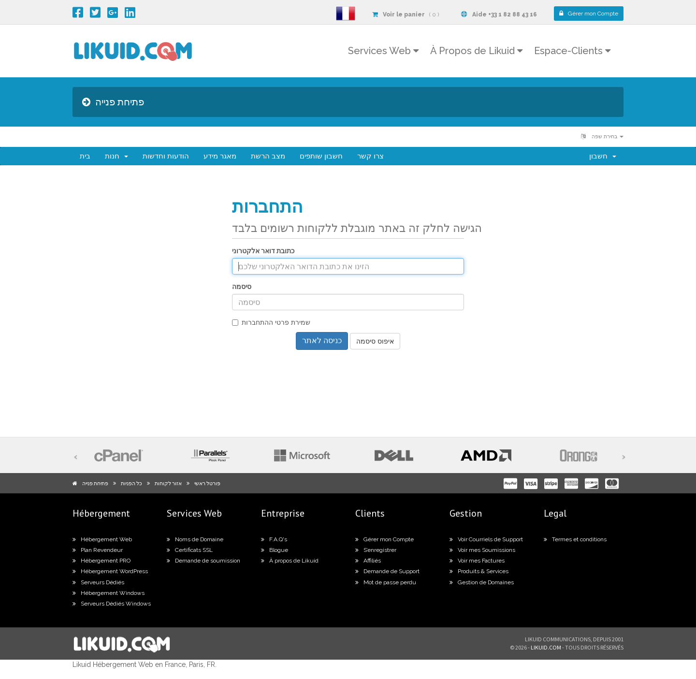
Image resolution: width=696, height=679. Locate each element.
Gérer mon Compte (384, 539)
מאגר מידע (219, 156)
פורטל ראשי (207, 483)
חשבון (602, 156)
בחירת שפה (602, 136)
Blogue (274, 550)
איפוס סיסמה (375, 341)
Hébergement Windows (108, 593)
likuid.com (546, 647)
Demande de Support (387, 571)
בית (85, 156)
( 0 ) (405, 14)
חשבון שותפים (321, 156)
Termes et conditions (575, 539)
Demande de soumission (203, 560)
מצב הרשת (268, 156)
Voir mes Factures (477, 560)
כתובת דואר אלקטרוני (263, 251)
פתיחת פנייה (95, 483)
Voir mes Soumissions (482, 550)
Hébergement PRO (101, 560)
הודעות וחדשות (166, 156)
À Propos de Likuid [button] (476, 51)
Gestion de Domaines (482, 582)
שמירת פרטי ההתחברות (271, 322)
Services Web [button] (383, 51)
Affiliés (368, 560)
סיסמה (241, 286)
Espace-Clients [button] (572, 51)
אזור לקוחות (168, 483)
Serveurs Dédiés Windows (111, 603)
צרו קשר (370, 156)
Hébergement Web (102, 539)
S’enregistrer (375, 550)
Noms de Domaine (195, 539)
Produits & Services (479, 571)
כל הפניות (131, 483)
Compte (588, 13)
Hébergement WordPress (110, 571)
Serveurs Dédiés (98, 582)
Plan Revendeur (97, 550)
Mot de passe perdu (385, 582)
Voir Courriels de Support (486, 539)
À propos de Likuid (290, 560)
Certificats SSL (190, 550)
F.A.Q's (274, 539)
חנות (116, 156)
